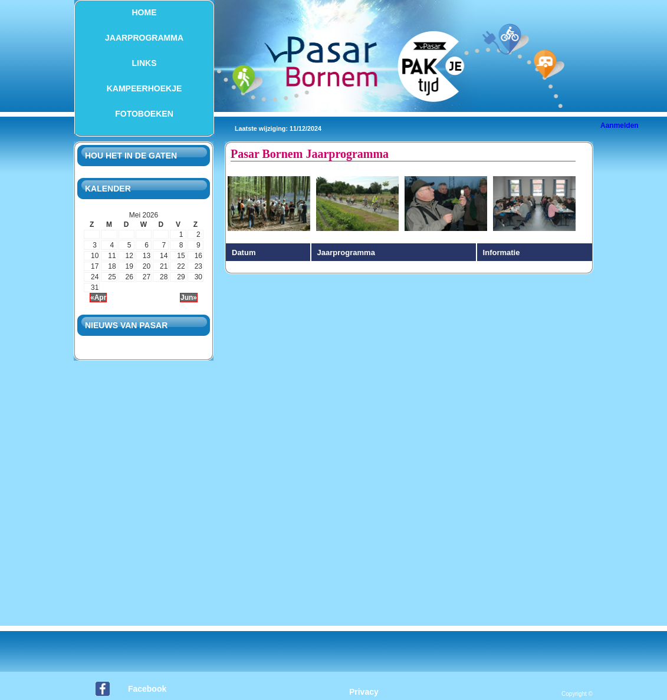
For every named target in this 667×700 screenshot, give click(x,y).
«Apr (98, 297)
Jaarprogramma (144, 37)
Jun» (188, 297)
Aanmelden (619, 125)
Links (144, 63)
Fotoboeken (144, 113)
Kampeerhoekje (144, 88)
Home (144, 12)
